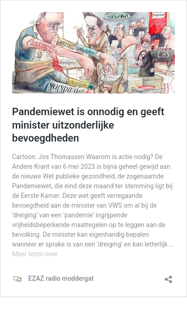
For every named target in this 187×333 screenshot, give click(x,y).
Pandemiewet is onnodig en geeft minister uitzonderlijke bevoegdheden (88, 125)
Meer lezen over (34, 254)
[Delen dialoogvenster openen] (168, 276)
